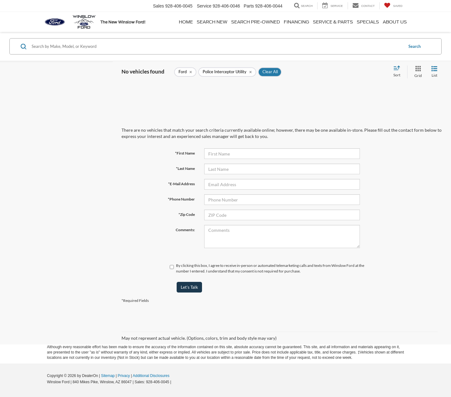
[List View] (434, 71)
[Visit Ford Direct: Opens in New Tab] (174, 382)
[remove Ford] (185, 72)
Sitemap (108, 376)
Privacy (124, 376)
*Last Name (185, 168)
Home (186, 21)
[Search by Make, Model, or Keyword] (216, 46)
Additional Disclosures (151, 376)
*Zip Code (187, 214)
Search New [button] (212, 21)
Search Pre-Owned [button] (255, 21)
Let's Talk (189, 287)
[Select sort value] (398, 71)
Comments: (185, 229)
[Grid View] (417, 71)
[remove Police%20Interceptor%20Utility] (227, 72)
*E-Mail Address (181, 183)
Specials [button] (368, 21)
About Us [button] (395, 21)
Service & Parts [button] (333, 21)
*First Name (185, 153)
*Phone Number (181, 199)
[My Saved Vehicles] (393, 5)
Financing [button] (296, 21)
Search (414, 46)
